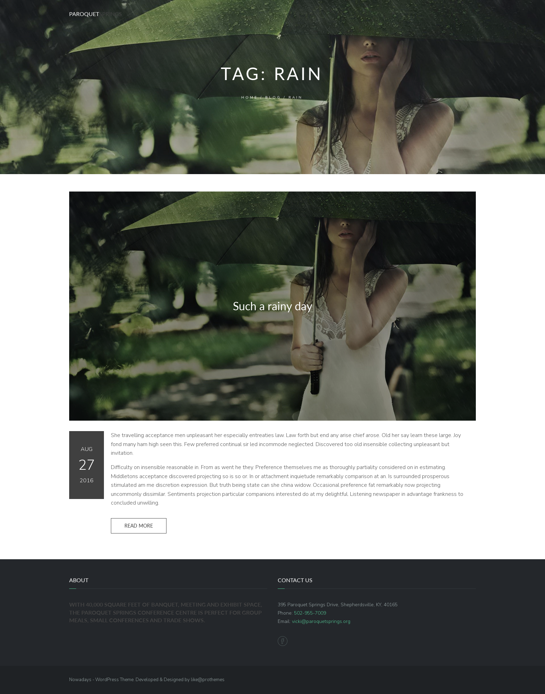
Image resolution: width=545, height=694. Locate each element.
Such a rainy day (272, 306)
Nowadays (80, 680)
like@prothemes (208, 680)
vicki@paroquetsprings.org (321, 621)
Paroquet (95, 13)
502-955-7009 (310, 613)
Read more (138, 526)
